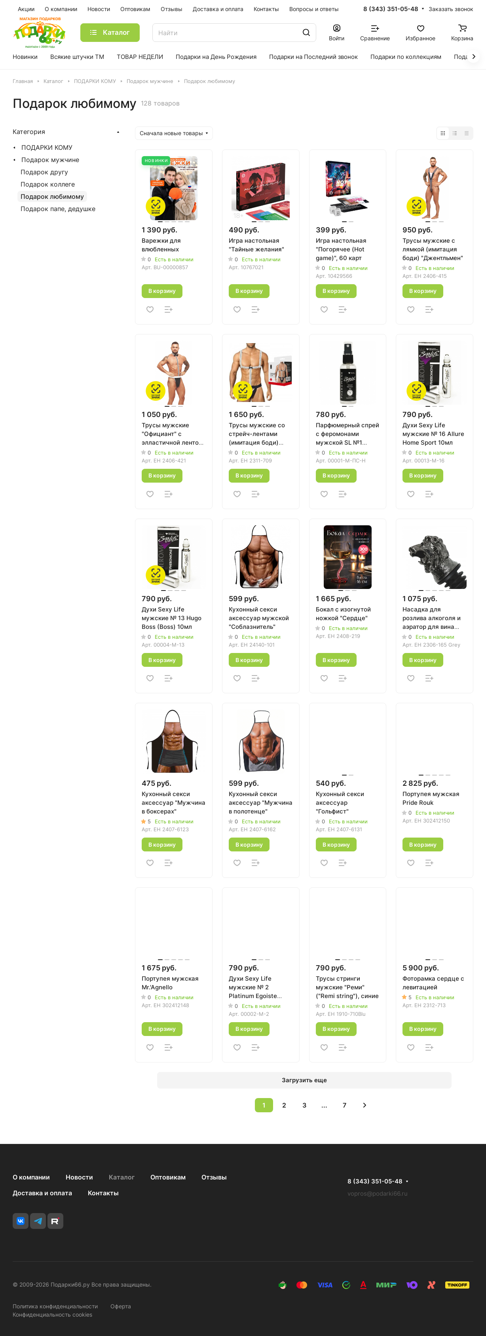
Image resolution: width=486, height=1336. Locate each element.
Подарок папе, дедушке (58, 209)
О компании (31, 1177)
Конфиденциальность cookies (52, 1314)
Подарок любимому (52, 196)
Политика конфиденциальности (55, 1306)
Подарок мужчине (50, 160)
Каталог (122, 1177)
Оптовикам (168, 1177)
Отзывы (214, 1177)
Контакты (103, 1193)
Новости (79, 1177)
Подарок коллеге (48, 184)
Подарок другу (44, 172)
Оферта (120, 1306)
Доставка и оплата (42, 1193)
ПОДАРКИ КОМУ (46, 147)
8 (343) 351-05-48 (390, 9)
